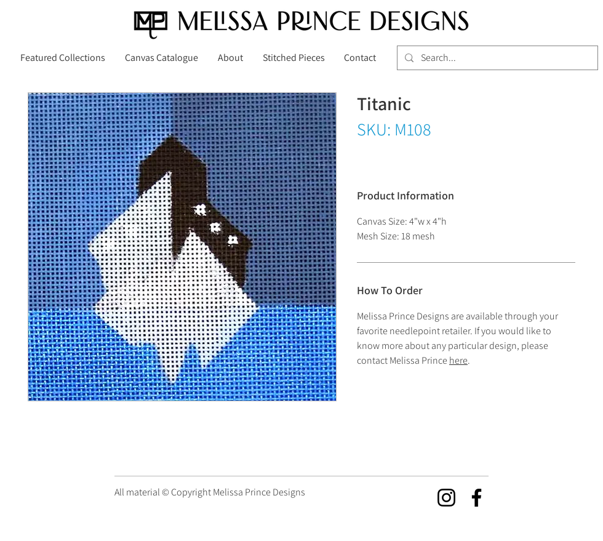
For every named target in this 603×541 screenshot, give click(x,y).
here (458, 360)
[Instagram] (446, 498)
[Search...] (496, 58)
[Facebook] (477, 498)
